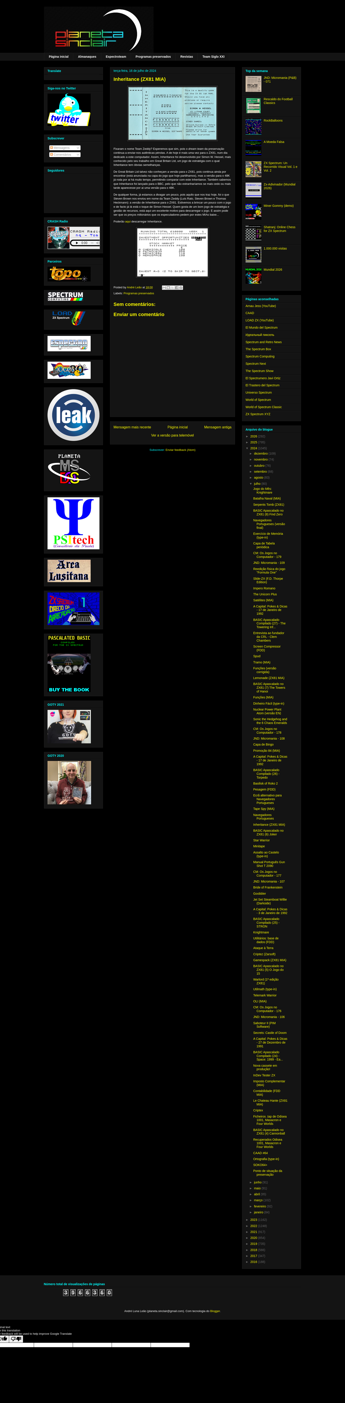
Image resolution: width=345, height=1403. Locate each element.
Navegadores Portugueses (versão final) (269, 523)
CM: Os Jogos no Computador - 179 (267, 555)
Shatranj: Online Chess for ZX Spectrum (279, 229)
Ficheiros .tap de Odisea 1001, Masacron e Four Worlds (270, 1120)
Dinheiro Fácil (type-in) (268, 703)
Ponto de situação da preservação (267, 1172)
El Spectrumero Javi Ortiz (263, 378)
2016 (254, 1262)
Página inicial (58, 56)
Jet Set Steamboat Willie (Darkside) (270, 901)
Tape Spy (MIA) (263, 809)
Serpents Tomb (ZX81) (268, 504)
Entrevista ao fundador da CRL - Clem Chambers (268, 636)
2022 (254, 1226)
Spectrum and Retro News (264, 342)
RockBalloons (273, 120)
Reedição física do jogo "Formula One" (269, 570)
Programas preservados (153, 56)
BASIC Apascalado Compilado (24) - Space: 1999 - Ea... (268, 1055)
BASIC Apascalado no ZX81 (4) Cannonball (269, 1131)
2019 (254, 1244)
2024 (254, 448)
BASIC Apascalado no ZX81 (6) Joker (268, 832)
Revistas (186, 56)
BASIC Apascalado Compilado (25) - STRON (266, 922)
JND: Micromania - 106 (269, 1017)
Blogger (215, 1311)
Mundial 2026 (273, 269)
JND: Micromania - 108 (269, 738)
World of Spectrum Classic (264, 407)
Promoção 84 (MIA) (266, 750)
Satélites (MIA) (263, 600)
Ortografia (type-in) (266, 1159)
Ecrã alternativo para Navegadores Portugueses (267, 799)
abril (257, 1194)
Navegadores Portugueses (263, 816)
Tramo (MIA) (261, 662)
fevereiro (260, 1206)
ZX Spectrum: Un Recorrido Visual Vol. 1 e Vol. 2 (280, 166)
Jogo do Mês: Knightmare (262, 490)
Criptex (258, 1110)
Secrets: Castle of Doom (270, 1033)
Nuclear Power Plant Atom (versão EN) (267, 711)
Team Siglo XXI (213, 56)
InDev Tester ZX (264, 1075)
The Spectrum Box (258, 349)
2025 (254, 442)
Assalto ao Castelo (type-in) (266, 854)
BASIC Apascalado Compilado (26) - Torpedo (266, 773)
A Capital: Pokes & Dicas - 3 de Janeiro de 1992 (270, 911)
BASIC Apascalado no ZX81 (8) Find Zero (268, 512)
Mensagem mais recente (132, 427)
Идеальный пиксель (260, 335)
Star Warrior (261, 840)
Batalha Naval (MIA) (267, 498)
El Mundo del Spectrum (262, 327)
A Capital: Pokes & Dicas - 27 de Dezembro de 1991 (270, 1042)
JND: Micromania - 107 (269, 881)
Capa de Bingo (263, 744)
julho (257, 483)
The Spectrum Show (259, 371)
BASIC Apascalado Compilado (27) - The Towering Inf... (269, 623)
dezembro (261, 453)
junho (258, 1182)
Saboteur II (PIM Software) (264, 1025)
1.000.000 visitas (275, 248)
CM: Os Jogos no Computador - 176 (267, 1009)
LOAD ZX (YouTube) (260, 320)
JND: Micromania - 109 (269, 563)
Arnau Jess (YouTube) (261, 306)
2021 (254, 1232)
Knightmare (261, 932)
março (258, 1200)
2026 (254, 436)
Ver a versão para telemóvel (172, 435)
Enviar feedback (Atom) (181, 450)
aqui (128, 221)
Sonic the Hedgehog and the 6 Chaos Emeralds (270, 721)
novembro (261, 459)
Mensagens (60, 148)
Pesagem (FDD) (264, 789)
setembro (261, 471)
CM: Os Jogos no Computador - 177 (267, 873)
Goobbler (259, 893)
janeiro (259, 1212)
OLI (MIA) (260, 1001)
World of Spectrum (258, 400)
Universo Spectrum (259, 392)
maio (257, 1188)
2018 (254, 1250)
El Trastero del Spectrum (262, 385)
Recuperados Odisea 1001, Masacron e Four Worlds (267, 1143)
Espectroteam (116, 56)
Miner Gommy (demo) (279, 205)
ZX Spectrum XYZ (258, 414)
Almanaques (87, 56)
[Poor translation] (16, 1339)
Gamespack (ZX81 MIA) (269, 960)
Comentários (60, 154)
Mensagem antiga (217, 427)
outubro (259, 465)
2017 (254, 1256)
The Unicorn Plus (265, 594)
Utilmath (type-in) (265, 989)
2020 (254, 1238)
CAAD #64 (260, 1153)
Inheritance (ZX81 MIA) (269, 824)
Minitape (259, 846)
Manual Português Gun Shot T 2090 (269, 864)
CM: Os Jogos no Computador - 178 (267, 730)
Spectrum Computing (260, 356)
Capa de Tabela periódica (264, 545)
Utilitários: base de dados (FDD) (266, 940)
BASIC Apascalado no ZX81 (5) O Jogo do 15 (268, 969)
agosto (259, 477)
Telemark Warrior (265, 995)
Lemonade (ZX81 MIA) (268, 678)
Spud (257, 656)
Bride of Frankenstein (268, 887)
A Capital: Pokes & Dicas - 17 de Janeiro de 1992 (270, 610)
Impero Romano (264, 588)
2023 (254, 1220)
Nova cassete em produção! (265, 1067)
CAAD (250, 313)
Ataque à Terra (263, 948)
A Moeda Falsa (274, 142)
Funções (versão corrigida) (264, 670)
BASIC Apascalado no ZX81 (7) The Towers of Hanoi (269, 687)
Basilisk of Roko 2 (265, 783)
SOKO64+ (260, 1165)
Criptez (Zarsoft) (264, 954)
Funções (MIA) (263, 697)
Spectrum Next (256, 363)
